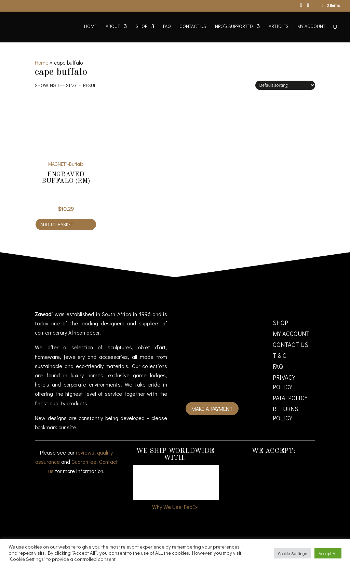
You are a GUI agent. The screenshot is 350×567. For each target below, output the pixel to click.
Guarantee (83, 461)
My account (311, 26)
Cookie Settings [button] (292, 553)
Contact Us (192, 26)
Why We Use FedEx (175, 506)
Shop (141, 26)
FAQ (167, 26)
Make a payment (212, 408)
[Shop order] (285, 85)
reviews (85, 452)
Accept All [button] (328, 553)
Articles (278, 26)
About (113, 26)
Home (90, 26)
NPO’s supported (234, 26)
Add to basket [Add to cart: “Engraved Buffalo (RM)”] (56, 224)
